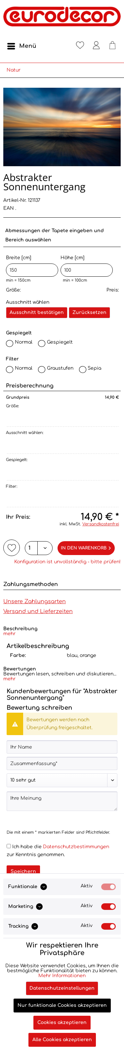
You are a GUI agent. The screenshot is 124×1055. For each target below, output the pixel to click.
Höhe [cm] (87, 266)
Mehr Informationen (62, 975)
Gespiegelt (60, 342)
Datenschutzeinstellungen (62, 988)
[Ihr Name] (62, 747)
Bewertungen (19, 669)
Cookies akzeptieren (62, 1022)
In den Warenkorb (86, 546)
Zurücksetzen (89, 312)
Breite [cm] (32, 266)
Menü (21, 45)
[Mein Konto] (96, 46)
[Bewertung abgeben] (62, 780)
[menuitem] (21, 46)
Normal (23, 342)
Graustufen (60, 368)
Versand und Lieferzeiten (38, 611)
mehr (9, 633)
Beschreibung (20, 628)
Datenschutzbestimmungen (76, 846)
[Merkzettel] (80, 46)
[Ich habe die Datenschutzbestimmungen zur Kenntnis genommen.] (9, 846)
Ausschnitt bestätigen (37, 312)
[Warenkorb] (112, 46)
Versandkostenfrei (100, 524)
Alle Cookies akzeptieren (62, 1039)
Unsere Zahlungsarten (34, 602)
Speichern (23, 871)
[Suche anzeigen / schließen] (63, 46)
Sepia (94, 368)
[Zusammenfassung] (62, 763)
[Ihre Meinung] (62, 801)
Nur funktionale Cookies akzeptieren (62, 1005)
